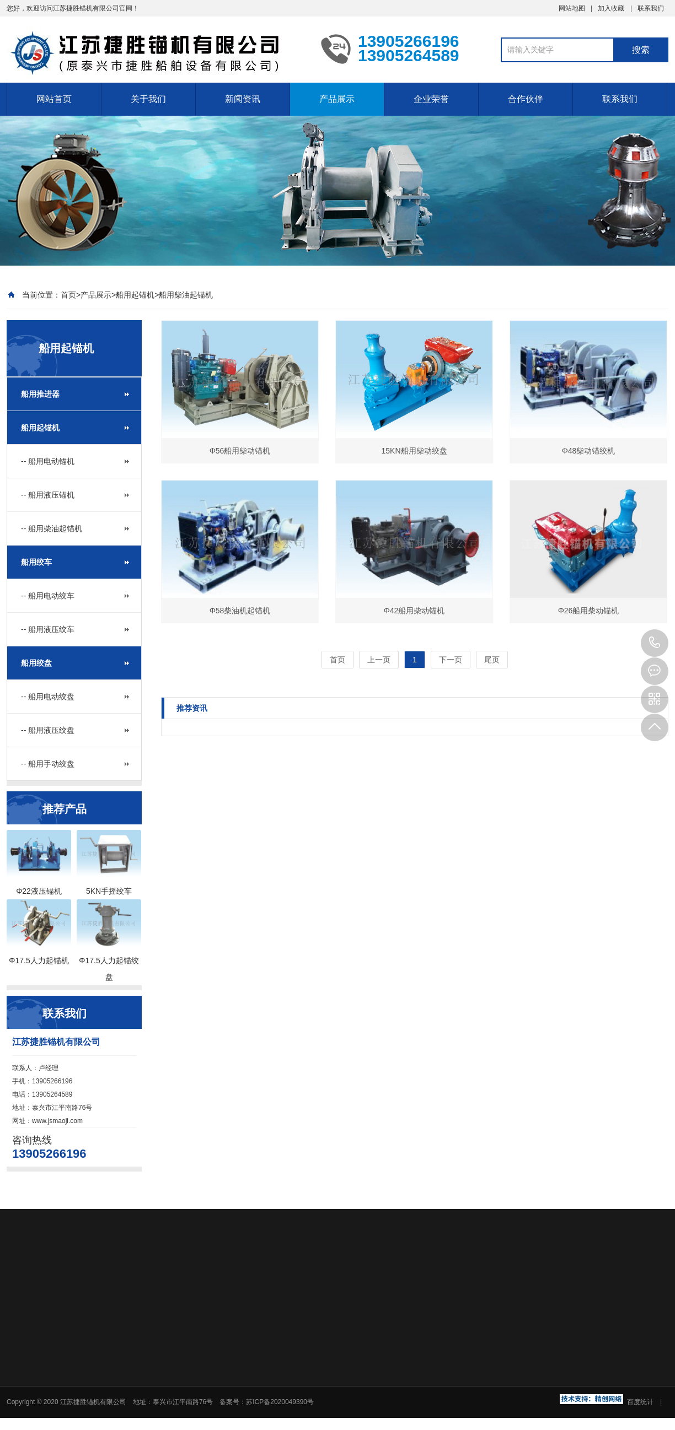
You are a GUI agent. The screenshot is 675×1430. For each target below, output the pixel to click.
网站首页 (54, 99)
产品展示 (337, 99)
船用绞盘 (36, 663)
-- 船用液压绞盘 (47, 730)
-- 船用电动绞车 (47, 595)
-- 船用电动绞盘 (47, 696)
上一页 (378, 659)
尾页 (492, 659)
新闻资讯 (242, 99)
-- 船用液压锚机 (47, 494)
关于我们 (148, 99)
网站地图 (572, 8)
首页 (68, 294)
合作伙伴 (525, 99)
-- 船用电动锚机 (47, 461)
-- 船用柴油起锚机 (51, 528)
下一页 (450, 659)
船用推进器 (40, 394)
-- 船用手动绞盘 (47, 763)
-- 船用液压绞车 (47, 629)
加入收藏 (611, 8)
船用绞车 (36, 562)
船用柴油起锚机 (186, 294)
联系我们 (651, 8)
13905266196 (654, 643)
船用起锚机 (135, 294)
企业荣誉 (431, 99)
